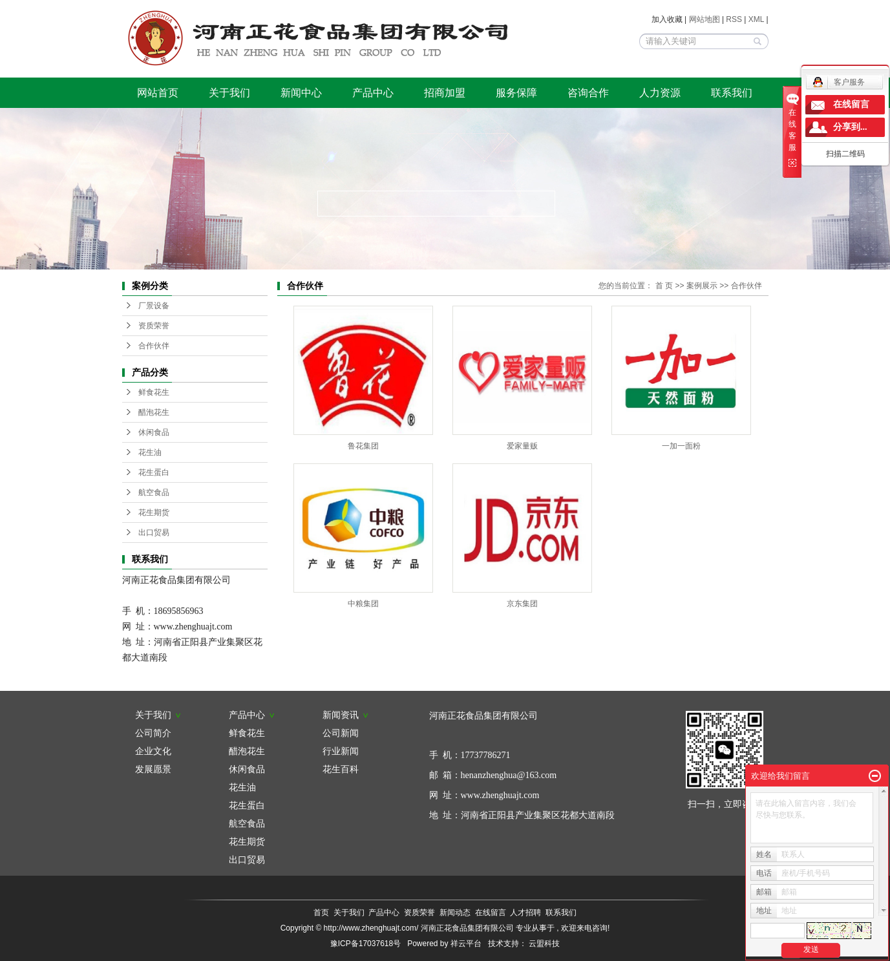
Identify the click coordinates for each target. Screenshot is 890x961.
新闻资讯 (346, 715)
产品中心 (373, 92)
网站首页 (157, 92)
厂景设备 (153, 305)
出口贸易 (153, 532)
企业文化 (153, 751)
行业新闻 (341, 751)
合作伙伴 (153, 345)
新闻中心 (301, 92)
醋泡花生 (153, 412)
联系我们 (731, 92)
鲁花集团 (363, 445)
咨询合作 (588, 92)
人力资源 (660, 92)
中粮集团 (363, 603)
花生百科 (341, 769)
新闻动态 (455, 912)
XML (756, 19)
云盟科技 (544, 943)
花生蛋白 (153, 472)
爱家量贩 (522, 445)
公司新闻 (341, 733)
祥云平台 (466, 943)
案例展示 (701, 285)
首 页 (664, 285)
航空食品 (153, 492)
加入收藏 (667, 19)
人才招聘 (525, 912)
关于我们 (229, 92)
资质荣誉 (153, 325)
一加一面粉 (681, 445)
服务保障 (516, 92)
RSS (734, 19)
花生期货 (153, 512)
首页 (321, 912)
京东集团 (522, 603)
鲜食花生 (153, 392)
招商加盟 (444, 92)
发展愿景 (153, 769)
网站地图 (705, 19)
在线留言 (490, 912)
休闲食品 (153, 432)
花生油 (150, 452)
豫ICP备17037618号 (365, 943)
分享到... (850, 127)
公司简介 (153, 733)
